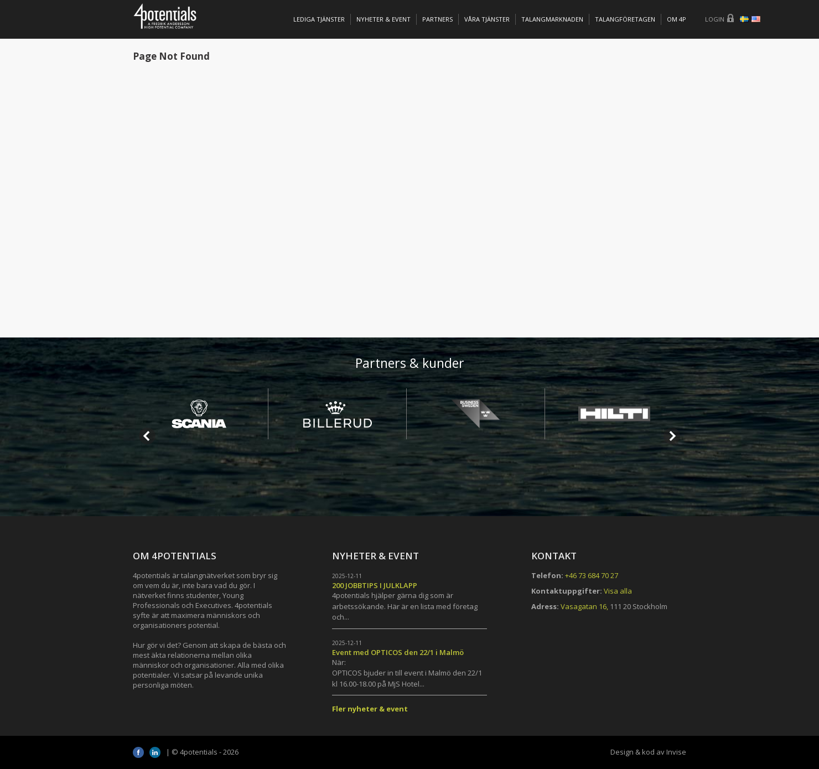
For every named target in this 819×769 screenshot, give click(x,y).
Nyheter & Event (383, 19)
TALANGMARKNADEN (552, 19)
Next (672, 436)
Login (714, 19)
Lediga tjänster (319, 19)
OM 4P (676, 19)
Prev (147, 436)
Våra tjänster (487, 19)
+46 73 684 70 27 (591, 575)
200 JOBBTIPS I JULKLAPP (374, 585)
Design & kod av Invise (648, 752)
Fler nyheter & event (370, 709)
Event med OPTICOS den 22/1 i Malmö (398, 652)
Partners (437, 19)
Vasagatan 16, (584, 606)
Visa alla (618, 591)
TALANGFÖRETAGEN (625, 19)
